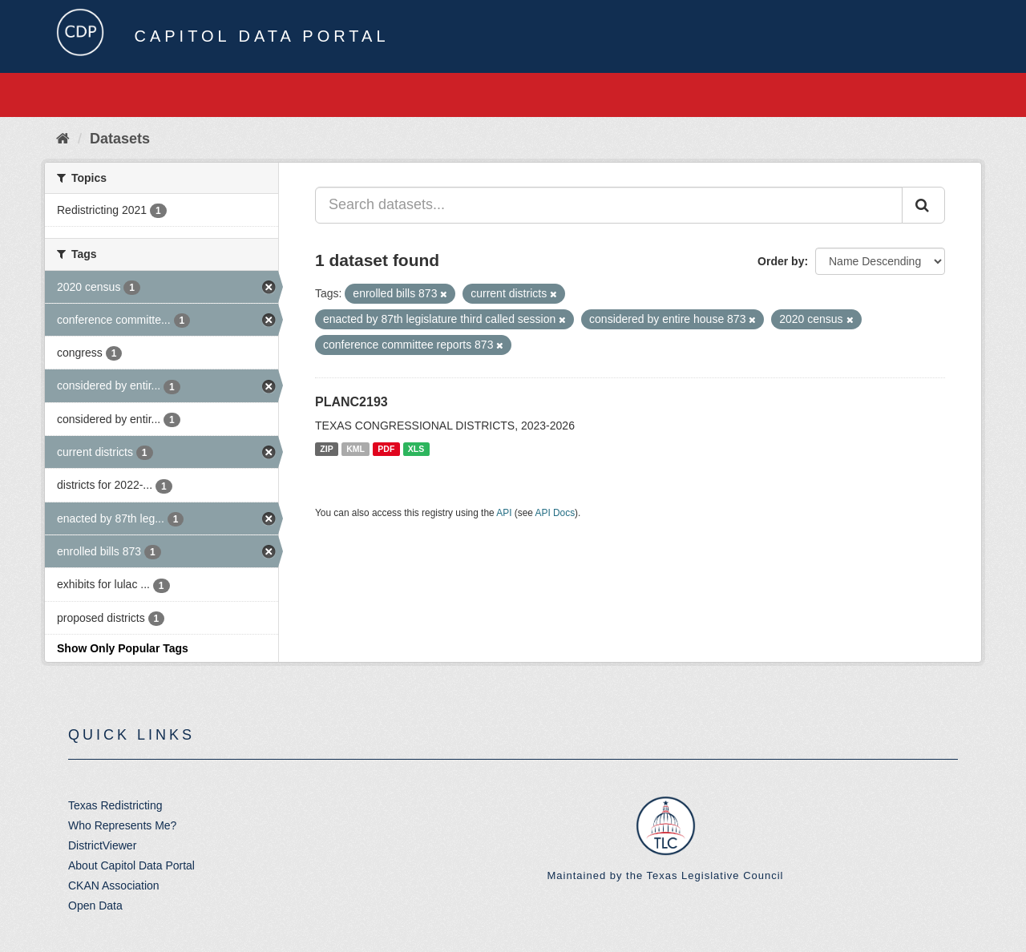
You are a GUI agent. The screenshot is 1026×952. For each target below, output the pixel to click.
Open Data (95, 905)
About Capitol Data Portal (131, 865)
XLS (416, 449)
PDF (386, 449)
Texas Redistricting (115, 805)
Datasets (120, 139)
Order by (780, 261)
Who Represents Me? (122, 825)
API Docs (555, 512)
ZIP (326, 449)
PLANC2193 (351, 402)
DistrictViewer (102, 845)
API (503, 512)
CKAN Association (114, 885)
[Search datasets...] (609, 205)
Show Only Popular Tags (122, 648)
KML (355, 449)
